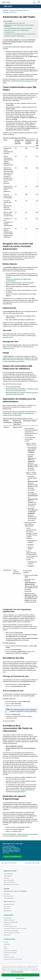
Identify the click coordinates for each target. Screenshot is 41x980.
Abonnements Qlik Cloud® (17, 791)
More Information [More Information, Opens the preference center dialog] (20, 978)
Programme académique (10, 950)
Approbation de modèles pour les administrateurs (16, 30)
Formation (6, 878)
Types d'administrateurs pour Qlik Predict (14, 23)
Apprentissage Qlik (9, 880)
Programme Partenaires (10, 952)
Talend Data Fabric (9, 898)
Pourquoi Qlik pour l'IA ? (10, 926)
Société (6, 942)
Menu (39, 2)
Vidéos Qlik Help (8, 873)
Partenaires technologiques (11, 930)
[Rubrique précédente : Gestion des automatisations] (10, 863)
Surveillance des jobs (9, 32)
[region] (20, 972)
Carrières (6, 954)
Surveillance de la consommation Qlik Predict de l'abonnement (19, 34)
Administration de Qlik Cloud (9, 12)
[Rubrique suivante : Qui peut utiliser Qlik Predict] (30, 863)
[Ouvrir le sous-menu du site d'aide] (2, 6)
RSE (5, 946)
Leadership (7, 944)
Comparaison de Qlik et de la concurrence (15, 928)
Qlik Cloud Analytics (9, 904)
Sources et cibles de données (12, 932)
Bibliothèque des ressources (11, 884)
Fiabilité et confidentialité (10, 922)
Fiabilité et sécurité (9, 920)
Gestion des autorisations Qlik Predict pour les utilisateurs (18, 28)
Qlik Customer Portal (9, 882)
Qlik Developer (8, 876)
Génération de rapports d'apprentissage (14, 36)
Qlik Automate (7, 910)
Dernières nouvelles (9, 957)
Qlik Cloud (8, 6)
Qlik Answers (7, 906)
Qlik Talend (7, 894)
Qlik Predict (7, 908)
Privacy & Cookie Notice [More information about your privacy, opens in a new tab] (17, 971)
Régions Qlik (7, 935)
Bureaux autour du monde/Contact (13, 959)
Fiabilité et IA (7, 924)
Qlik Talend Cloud (8, 896)
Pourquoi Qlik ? (8, 918)
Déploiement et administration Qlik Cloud (19, 10)
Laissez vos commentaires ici (12, 856)
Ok (20, 975)
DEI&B (5, 948)
